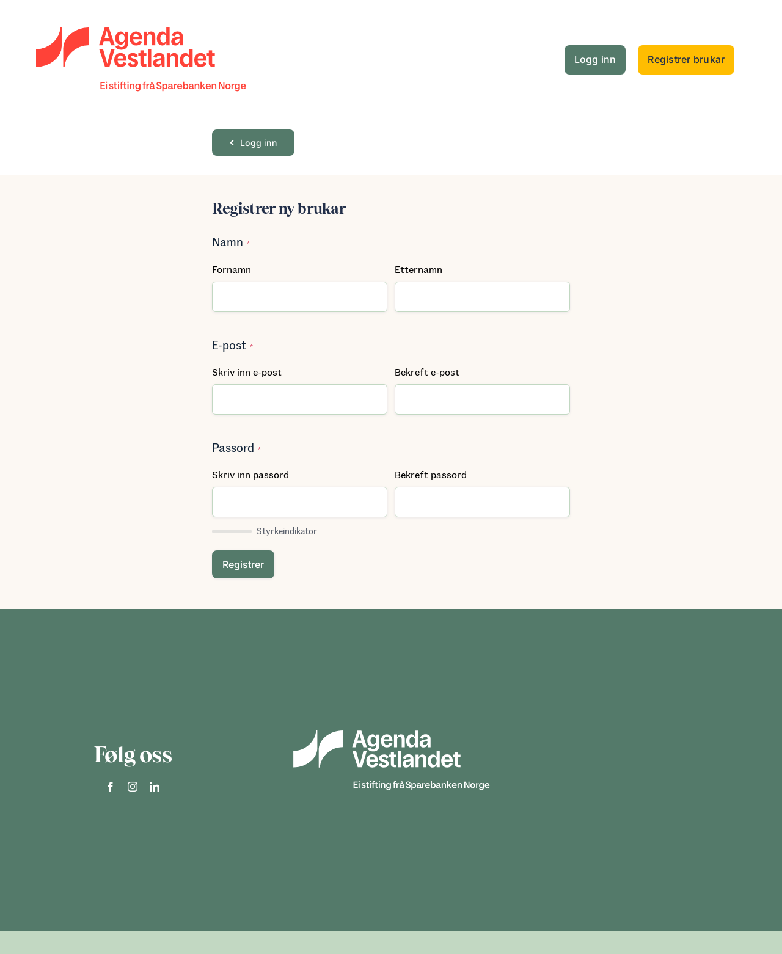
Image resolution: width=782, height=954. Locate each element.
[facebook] (110, 787)
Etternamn (418, 269)
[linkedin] (154, 787)
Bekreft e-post (427, 371)
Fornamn (231, 269)
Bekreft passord (431, 474)
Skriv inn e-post (247, 371)
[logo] (140, 15)
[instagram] (132, 787)
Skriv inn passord (250, 474)
